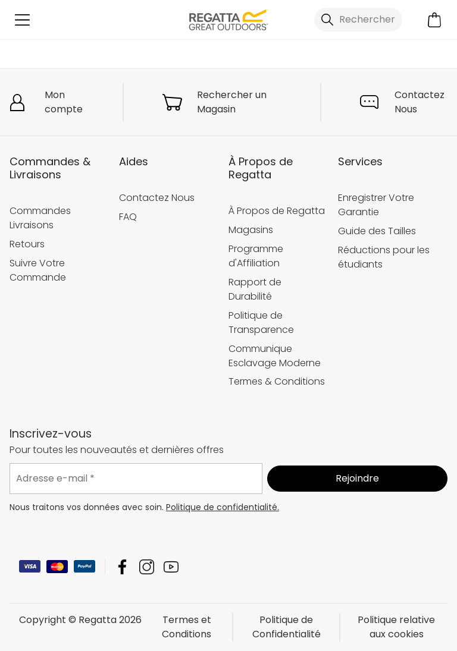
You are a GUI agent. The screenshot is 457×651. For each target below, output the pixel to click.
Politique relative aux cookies (396, 627)
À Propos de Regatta (276, 211)
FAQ (128, 217)
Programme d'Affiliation (255, 256)
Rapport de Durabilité (254, 289)
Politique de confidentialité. (222, 507)
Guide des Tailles (377, 231)
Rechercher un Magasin (232, 102)
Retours (27, 244)
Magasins (250, 230)
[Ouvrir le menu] (22, 19)
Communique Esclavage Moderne (274, 356)
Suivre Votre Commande (38, 270)
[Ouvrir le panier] (434, 19)
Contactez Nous (420, 102)
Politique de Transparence (261, 322)
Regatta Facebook (122, 566)
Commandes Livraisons (40, 218)
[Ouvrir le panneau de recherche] (358, 20)
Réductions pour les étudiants (384, 257)
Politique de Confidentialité (286, 627)
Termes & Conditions (276, 381)
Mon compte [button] (64, 102)
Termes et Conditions (186, 627)
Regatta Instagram (146, 566)
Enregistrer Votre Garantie (376, 205)
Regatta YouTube (171, 566)
